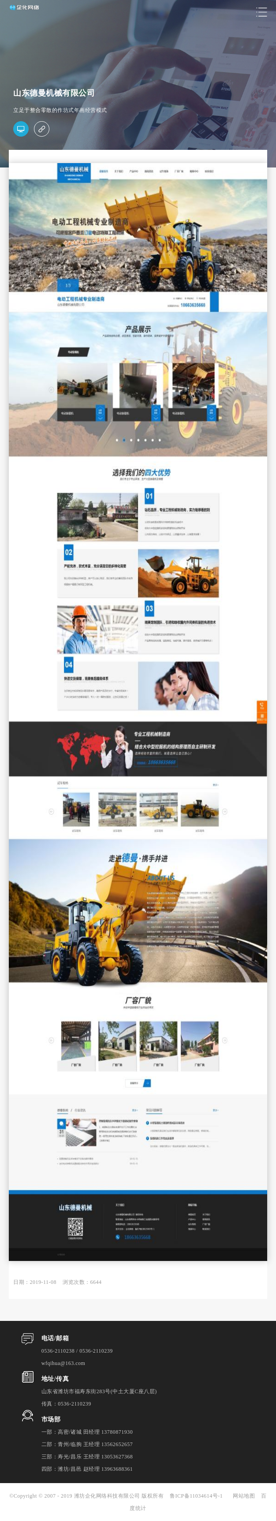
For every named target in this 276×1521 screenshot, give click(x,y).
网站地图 (244, 1496)
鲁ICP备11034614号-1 (199, 1496)
